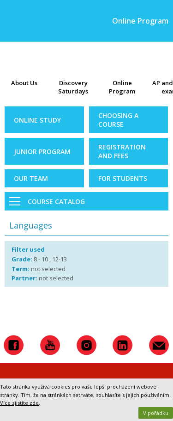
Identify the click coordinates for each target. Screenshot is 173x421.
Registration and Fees (122, 151)
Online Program (122, 87)
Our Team (31, 178)
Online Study (37, 120)
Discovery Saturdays (73, 87)
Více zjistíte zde (19, 402)
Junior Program (42, 151)
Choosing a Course (118, 120)
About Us (24, 83)
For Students (122, 178)
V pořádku (155, 412)
